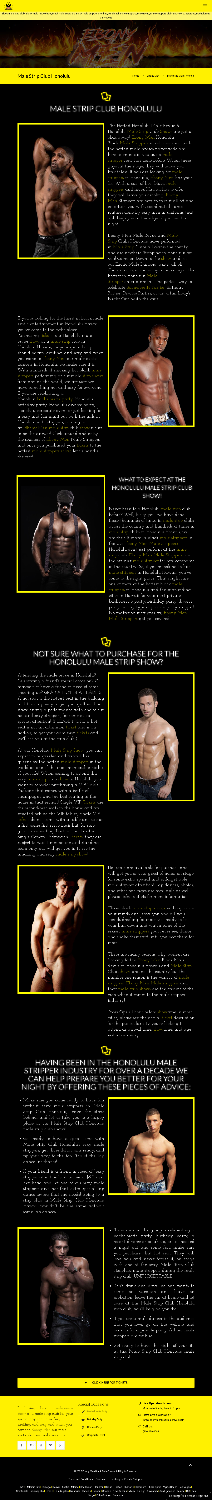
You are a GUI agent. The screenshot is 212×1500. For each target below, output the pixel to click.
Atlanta (75, 1487)
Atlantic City (33, 1487)
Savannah (152, 1491)
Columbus (118, 1495)
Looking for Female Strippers (188, 1496)
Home (135, 75)
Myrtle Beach (170, 1487)
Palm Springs (103, 1495)
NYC (22, 1487)
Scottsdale (22, 1491)
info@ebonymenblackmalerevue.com (163, 1419)
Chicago (46, 1487)
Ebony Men (153, 75)
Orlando (106, 1491)
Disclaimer (102, 1479)
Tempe (49, 1491)
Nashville (75, 1491)
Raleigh (141, 1491)
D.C (188, 1491)
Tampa (181, 1491)
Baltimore (141, 1487)
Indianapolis (37, 1491)
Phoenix (86, 1491)
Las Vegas (185, 1487)
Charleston (86, 1487)
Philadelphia (154, 1487)
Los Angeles (62, 1491)
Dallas (108, 1487)
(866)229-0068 (151, 1431)
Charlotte (129, 1487)
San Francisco (167, 1491)
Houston (99, 1487)
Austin (65, 1487)
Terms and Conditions (81, 1479)
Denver (56, 1487)
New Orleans (120, 1491)
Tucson (96, 1491)
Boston (118, 1487)
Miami (132, 1491)
